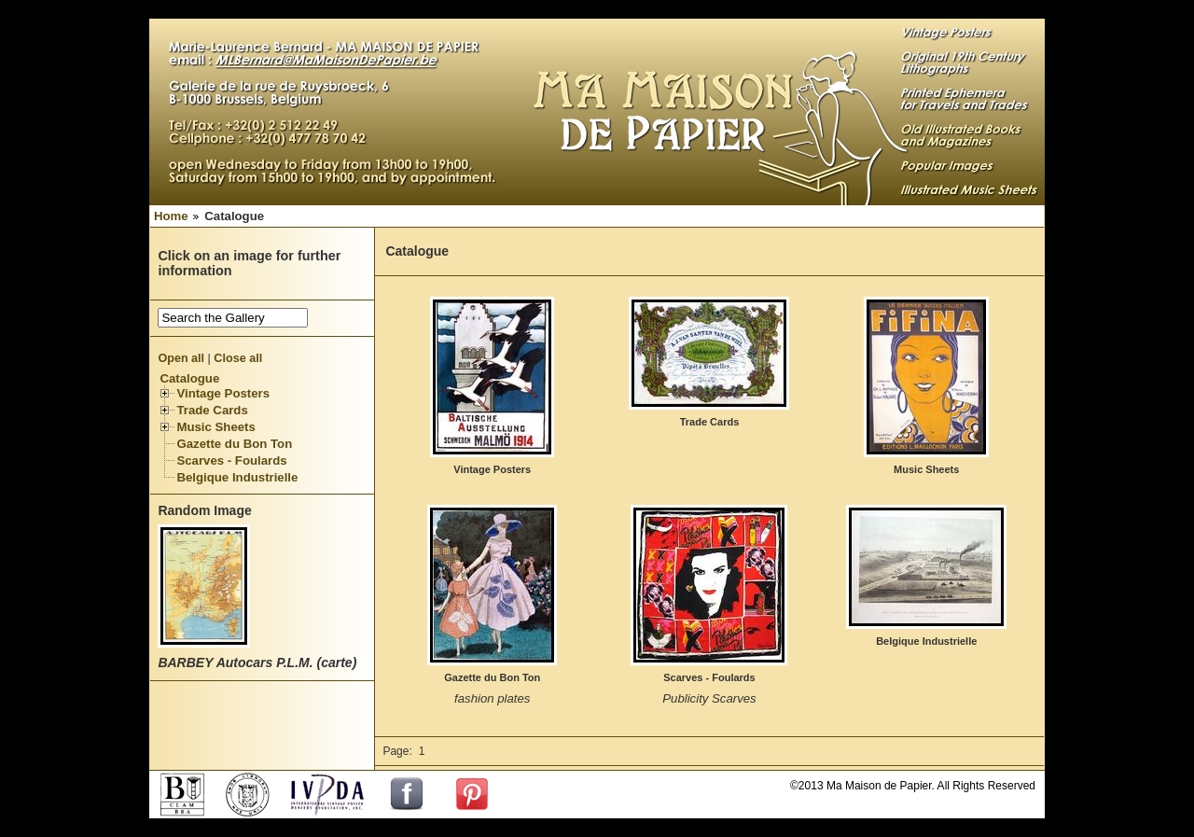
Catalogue (189, 378)
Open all (181, 358)
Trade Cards (211, 410)
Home (171, 216)
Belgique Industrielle (237, 477)
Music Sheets (215, 427)
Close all (238, 358)
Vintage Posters (223, 393)
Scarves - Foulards (231, 460)
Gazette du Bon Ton (234, 444)
